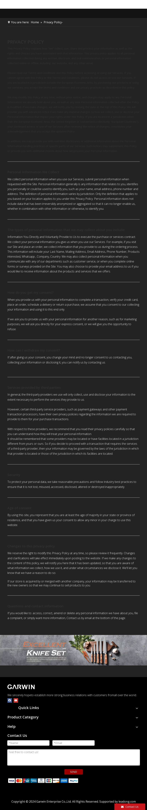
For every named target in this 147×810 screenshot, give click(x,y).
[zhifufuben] (42, 780)
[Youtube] (16, 700)
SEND (73, 772)
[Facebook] (9, 700)
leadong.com (127, 801)
